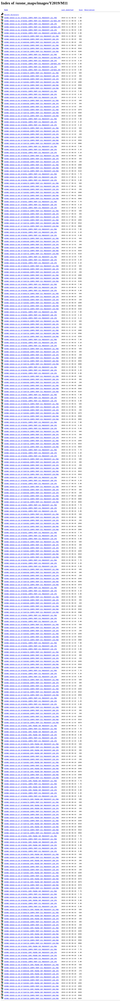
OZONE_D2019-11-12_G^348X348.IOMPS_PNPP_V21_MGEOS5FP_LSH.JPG (31, 355)
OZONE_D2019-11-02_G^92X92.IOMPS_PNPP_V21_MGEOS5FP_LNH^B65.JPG (32, 64)
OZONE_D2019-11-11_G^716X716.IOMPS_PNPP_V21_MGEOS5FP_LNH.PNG (31, 333)
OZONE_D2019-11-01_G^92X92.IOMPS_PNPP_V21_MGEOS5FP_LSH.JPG (30, 30)
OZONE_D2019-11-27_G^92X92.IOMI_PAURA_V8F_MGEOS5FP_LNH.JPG (30, 787)
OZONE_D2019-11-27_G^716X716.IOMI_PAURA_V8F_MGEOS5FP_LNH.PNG (31, 824)
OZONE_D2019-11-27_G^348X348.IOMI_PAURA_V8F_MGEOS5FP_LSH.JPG (31, 808)
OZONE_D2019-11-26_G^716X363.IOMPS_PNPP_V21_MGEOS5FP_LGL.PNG (31, 765)
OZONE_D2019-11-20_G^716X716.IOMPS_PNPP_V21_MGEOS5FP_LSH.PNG (31, 585)
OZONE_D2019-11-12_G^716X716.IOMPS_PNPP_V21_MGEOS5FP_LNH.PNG (31, 361)
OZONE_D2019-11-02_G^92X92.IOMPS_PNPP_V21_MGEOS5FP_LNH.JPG (30, 61)
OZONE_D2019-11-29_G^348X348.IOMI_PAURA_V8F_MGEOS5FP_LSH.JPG (31, 919)
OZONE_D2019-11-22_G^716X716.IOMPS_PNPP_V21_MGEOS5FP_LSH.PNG (31, 640)
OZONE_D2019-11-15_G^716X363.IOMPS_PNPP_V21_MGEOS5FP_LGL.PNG (31, 441)
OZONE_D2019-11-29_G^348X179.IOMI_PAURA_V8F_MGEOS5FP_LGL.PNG (31, 909)
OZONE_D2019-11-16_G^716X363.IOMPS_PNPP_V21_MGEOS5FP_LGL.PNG (31, 468)
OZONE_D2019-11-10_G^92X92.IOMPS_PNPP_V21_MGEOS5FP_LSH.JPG (30, 290)
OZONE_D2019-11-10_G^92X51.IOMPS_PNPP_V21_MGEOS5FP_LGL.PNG (30, 284)
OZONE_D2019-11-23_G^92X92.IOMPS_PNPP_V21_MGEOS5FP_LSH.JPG (30, 649)
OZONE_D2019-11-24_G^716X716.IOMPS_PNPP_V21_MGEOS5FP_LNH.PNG (31, 692)
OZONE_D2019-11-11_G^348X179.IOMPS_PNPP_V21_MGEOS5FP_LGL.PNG (31, 321)
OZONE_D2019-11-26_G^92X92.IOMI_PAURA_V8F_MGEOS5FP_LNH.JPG (30, 732)
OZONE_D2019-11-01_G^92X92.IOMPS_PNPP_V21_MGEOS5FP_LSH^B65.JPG (32, 33)
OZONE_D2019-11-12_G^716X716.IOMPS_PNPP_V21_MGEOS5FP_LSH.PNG (31, 364)
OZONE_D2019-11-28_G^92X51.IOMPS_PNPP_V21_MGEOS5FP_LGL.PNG (30, 839)
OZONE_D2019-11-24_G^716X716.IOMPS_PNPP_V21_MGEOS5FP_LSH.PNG (31, 695)
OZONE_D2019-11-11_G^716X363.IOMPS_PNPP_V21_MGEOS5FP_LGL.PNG (31, 330)
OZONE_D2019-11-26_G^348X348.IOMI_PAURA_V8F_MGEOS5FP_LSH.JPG (31, 753)
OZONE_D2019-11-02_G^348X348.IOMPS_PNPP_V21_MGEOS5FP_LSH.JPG (31, 79)
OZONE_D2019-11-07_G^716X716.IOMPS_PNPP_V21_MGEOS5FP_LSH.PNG (31, 226)
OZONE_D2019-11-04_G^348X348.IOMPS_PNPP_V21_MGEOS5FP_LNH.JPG (31, 131)
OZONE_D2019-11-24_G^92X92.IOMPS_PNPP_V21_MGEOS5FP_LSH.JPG (30, 677)
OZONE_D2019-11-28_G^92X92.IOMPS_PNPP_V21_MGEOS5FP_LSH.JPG (30, 851)
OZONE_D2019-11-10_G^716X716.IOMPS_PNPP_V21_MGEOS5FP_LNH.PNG (31, 306)
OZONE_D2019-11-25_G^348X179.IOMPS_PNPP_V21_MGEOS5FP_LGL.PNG (31, 707)
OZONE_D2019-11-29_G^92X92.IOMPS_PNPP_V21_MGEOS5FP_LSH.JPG (30, 906)
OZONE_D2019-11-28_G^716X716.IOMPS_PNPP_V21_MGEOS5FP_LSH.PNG (31, 888)
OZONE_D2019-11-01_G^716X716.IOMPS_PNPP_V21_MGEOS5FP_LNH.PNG (31, 48)
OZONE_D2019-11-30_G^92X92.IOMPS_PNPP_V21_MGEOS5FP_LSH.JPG (30, 962)
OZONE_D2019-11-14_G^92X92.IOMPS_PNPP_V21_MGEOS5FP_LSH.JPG (30, 401)
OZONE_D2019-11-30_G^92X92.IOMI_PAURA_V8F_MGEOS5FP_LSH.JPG (30, 955)
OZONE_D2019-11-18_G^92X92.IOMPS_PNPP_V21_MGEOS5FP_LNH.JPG (30, 508)
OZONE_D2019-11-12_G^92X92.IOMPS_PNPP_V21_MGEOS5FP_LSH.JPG (30, 346)
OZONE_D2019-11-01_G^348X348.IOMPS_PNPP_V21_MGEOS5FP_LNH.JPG (31, 39)
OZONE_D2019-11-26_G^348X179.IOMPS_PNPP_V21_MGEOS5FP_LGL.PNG (31, 747)
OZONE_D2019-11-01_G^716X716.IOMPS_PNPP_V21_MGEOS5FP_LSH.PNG (31, 51)
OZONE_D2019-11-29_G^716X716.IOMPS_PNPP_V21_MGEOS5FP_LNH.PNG (31, 940)
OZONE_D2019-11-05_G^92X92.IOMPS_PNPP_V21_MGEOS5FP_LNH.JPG (30, 149)
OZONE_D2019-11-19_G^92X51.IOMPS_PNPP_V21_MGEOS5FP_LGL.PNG (30, 532)
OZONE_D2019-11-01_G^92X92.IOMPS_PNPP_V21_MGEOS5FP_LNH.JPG (30, 24)
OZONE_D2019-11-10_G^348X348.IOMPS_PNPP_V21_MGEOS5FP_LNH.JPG (31, 296)
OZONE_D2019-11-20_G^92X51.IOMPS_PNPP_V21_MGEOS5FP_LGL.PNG (30, 560)
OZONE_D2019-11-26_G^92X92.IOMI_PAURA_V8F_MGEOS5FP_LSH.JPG (30, 735)
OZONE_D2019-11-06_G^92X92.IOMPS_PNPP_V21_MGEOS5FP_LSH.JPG (30, 180)
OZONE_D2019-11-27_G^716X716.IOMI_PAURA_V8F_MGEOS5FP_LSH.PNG (31, 827)
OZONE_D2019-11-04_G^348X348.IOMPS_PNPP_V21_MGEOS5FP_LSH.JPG (31, 134)
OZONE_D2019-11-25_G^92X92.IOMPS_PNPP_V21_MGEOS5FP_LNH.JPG (30, 701)
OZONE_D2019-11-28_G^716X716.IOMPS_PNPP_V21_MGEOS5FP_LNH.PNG (31, 885)
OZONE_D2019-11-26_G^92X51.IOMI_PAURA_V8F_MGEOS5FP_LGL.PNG (30, 726)
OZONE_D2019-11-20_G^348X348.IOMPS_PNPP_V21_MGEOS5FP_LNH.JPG (31, 572)
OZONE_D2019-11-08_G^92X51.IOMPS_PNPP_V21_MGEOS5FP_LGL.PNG (30, 229)
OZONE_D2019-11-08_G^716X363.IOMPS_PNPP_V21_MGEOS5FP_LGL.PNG (31, 247)
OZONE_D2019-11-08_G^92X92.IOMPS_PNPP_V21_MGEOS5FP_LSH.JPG (30, 235)
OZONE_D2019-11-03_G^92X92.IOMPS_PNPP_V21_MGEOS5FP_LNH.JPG (30, 94)
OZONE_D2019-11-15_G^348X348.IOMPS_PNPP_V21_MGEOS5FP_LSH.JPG (31, 437)
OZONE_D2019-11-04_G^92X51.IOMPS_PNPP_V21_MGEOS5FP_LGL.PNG (30, 119)
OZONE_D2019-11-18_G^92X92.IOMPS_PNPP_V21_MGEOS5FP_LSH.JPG (30, 511)
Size (81, 10)
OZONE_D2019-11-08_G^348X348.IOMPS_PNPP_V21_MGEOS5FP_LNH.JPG (31, 241)
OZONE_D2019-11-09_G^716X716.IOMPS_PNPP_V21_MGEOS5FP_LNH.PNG (31, 278)
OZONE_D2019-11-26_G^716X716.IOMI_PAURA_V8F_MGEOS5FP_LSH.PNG (31, 772)
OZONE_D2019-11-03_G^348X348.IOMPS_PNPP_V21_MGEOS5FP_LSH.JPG (31, 106)
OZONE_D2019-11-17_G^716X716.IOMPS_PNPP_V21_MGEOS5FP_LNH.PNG (31, 499)
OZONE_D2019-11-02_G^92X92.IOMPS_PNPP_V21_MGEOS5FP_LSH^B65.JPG (32, 70)
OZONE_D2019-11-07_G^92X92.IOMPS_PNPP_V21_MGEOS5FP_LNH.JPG (30, 205)
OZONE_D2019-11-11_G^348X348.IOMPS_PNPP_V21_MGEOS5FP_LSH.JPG (31, 327)
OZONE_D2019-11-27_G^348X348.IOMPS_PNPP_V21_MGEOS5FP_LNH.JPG (31, 811)
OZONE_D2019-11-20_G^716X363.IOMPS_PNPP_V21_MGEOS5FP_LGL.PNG (31, 578)
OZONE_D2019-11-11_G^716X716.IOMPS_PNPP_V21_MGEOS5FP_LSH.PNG (31, 336)
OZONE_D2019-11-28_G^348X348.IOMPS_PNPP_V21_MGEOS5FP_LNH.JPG (31, 867)
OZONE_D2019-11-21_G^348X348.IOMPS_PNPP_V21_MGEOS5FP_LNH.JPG (31, 600)
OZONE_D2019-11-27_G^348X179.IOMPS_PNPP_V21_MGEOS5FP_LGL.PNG (31, 802)
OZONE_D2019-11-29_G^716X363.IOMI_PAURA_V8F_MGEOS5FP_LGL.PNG (31, 928)
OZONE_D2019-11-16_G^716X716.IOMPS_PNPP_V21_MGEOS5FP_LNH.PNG (31, 471)
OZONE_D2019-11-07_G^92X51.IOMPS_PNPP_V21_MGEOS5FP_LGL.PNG (30, 201)
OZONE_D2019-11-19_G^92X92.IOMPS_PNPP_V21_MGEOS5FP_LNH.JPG (30, 536)
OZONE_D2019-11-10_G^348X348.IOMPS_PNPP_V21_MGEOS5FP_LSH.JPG (31, 300)
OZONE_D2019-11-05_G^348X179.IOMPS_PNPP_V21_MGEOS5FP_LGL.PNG (31, 156)
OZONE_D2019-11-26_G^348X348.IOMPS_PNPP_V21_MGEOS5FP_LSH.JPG (31, 759)
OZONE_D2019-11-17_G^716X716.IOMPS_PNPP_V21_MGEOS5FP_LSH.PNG (31, 502)
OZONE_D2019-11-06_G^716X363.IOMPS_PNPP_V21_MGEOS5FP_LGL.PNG (31, 192)
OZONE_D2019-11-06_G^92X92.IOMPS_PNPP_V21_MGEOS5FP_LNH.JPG (30, 177)
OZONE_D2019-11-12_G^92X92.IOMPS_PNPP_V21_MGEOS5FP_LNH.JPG (30, 342)
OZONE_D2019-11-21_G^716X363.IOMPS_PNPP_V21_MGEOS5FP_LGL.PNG (31, 606)
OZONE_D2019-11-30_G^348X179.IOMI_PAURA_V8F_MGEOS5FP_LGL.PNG (31, 965)
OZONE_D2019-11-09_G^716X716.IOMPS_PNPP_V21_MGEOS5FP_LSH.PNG (31, 281)
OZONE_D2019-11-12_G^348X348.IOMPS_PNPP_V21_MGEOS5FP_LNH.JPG (31, 352)
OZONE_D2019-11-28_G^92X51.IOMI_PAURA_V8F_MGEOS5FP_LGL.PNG (30, 836)
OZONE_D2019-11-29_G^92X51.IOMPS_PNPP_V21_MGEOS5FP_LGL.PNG (30, 894)
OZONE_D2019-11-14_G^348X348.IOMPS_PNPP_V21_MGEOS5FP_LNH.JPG (31, 407)
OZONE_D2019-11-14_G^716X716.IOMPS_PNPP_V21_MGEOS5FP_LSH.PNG (31, 419)
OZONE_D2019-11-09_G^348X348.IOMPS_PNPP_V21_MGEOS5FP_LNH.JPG (31, 269)
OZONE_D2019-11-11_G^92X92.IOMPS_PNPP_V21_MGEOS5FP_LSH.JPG (30, 318)
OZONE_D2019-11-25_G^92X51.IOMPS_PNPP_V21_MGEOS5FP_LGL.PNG (30, 698)
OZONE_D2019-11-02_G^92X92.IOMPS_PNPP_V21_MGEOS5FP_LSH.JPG (30, 67)
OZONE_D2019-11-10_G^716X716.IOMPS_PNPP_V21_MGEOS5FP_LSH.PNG (31, 309)
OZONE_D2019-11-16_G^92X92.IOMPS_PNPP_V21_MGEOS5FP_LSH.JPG (30, 456)
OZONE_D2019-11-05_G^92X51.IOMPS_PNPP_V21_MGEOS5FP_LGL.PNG (30, 146)
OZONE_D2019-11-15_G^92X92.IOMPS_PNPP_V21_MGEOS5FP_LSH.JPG (30, 428)
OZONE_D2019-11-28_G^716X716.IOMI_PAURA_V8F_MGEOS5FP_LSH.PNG (31, 882)
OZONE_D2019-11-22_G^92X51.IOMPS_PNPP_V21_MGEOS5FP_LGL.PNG (30, 615)
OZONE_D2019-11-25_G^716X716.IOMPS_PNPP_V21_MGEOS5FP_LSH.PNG (31, 722)
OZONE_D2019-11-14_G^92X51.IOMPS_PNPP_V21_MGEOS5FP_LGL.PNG (30, 395)
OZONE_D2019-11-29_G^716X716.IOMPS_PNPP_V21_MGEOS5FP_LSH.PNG (31, 943)
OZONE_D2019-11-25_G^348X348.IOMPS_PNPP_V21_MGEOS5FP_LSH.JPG (31, 713)
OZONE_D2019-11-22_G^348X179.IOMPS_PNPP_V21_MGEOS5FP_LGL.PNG (31, 624)
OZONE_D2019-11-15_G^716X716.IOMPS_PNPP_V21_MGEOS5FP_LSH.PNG (31, 447)
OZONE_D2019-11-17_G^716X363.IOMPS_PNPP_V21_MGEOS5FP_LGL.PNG (31, 496)
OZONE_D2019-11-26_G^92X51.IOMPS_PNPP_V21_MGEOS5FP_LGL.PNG (30, 729)
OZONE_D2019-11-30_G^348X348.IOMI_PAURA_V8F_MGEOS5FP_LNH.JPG (31, 971)
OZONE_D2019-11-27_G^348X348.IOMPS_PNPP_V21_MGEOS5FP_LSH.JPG (31, 814)
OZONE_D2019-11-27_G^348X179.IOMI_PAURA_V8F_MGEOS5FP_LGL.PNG (31, 799)
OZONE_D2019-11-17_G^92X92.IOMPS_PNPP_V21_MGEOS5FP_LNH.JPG (30, 480)
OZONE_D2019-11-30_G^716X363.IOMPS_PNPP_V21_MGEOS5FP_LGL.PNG (31, 986)
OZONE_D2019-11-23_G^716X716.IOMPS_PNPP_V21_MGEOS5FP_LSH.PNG (31, 667)
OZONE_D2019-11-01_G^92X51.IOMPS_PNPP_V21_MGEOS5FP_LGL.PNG (30, 18)
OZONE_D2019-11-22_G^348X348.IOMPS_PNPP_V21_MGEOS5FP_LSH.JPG (31, 631)
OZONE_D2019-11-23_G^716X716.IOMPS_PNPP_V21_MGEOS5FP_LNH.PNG (31, 664)
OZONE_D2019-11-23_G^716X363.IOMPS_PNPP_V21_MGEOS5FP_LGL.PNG (31, 661)
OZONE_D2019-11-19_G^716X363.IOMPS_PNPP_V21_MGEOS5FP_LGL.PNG (31, 551)
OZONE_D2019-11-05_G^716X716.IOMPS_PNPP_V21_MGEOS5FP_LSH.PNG (31, 171)
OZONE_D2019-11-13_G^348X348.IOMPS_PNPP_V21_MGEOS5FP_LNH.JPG (31, 379)
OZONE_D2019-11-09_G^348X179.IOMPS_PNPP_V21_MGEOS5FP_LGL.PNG (31, 266)
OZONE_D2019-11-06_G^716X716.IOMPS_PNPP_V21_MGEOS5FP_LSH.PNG (31, 198)
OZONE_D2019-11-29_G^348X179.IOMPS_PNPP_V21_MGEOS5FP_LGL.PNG (31, 912)
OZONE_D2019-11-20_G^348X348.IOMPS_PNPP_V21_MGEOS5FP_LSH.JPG (31, 575)
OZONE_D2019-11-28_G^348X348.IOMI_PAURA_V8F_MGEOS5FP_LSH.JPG (31, 863)
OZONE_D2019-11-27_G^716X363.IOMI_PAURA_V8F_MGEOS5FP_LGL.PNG (31, 817)
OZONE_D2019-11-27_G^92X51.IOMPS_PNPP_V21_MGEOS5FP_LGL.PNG (30, 784)
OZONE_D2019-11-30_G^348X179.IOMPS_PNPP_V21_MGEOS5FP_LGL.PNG (31, 968)
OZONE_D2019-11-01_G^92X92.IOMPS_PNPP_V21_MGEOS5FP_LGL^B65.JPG (32, 21)
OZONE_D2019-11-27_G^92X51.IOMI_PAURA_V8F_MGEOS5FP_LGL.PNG (30, 781)
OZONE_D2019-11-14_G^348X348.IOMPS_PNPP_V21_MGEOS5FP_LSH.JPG (31, 410)
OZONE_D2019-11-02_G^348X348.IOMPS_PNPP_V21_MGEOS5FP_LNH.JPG (31, 76)
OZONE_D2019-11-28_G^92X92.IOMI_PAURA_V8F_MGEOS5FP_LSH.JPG (30, 845)
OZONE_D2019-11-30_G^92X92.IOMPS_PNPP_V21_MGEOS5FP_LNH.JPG (30, 958)
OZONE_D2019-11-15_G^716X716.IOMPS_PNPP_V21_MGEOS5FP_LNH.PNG (31, 444)
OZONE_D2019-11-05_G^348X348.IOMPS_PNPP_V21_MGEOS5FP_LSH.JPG (31, 162)
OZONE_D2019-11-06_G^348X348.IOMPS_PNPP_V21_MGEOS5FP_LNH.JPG (31, 186)
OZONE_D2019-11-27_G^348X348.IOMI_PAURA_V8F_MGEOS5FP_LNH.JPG (31, 805)
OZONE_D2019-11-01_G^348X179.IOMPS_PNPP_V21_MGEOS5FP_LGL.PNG (31, 36)
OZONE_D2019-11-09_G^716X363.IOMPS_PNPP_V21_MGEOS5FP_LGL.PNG (31, 275)
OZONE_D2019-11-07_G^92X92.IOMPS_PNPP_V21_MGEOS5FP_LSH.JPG (30, 208)
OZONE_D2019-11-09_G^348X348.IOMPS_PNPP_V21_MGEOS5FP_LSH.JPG (31, 272)
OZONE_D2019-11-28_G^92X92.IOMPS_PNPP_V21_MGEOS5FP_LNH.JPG (30, 848)
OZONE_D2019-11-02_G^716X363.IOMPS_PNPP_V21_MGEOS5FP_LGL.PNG (31, 82)
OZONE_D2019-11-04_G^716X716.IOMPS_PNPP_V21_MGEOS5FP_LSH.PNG (31, 143)
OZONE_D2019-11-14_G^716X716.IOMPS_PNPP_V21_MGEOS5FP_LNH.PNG (31, 416)
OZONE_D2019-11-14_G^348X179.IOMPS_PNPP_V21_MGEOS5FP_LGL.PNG (31, 404)
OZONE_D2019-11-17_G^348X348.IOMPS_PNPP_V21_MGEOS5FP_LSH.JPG (31, 493)
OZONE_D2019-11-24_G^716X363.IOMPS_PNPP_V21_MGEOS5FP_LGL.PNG (31, 689)
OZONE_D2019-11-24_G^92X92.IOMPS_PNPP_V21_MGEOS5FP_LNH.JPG (30, 673)
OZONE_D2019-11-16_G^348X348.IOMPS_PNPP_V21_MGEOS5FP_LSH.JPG (31, 465)
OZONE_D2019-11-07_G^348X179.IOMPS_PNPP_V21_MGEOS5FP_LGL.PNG (31, 211)
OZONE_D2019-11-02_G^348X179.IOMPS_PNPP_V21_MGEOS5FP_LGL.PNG (31, 73)
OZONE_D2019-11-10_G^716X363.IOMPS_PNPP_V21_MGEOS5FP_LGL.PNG (31, 303)
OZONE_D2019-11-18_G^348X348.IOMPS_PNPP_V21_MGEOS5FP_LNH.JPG (31, 517)
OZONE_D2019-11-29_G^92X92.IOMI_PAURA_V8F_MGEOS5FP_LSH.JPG (30, 900)
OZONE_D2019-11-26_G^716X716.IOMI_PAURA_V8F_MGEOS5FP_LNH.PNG (31, 768)
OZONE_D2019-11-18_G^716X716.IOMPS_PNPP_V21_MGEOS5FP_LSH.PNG (31, 529)
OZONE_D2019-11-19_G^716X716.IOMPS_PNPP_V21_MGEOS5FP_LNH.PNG (31, 554)
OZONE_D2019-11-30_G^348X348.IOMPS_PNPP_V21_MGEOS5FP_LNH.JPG (31, 977)
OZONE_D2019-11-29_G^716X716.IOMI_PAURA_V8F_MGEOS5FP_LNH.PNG (31, 934)
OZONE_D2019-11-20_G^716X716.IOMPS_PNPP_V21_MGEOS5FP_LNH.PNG (31, 582)
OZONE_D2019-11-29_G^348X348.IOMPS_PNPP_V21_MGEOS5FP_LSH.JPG (31, 925)
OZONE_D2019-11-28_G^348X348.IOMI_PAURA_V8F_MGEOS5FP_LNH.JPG (31, 860)
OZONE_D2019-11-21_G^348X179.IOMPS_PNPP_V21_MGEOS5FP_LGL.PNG (31, 597)
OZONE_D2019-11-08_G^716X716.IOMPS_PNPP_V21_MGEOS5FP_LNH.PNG (31, 251)
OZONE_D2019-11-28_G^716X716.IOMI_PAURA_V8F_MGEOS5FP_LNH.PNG (31, 879)
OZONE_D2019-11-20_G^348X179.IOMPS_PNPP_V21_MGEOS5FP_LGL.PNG (31, 569)
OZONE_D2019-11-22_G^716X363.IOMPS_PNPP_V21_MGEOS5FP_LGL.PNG (31, 634)
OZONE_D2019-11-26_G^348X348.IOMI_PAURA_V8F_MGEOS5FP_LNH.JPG (31, 750)
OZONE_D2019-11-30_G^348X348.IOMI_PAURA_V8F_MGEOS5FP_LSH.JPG (31, 974)
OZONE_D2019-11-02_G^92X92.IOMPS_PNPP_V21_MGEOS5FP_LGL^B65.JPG (32, 57)
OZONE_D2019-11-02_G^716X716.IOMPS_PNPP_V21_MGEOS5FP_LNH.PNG (31, 85)
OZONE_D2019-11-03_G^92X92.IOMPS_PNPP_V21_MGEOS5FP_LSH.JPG (30, 97)
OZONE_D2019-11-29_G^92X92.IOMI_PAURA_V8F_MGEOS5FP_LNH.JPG (30, 897)
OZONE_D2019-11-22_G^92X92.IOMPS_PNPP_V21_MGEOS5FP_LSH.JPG (30, 621)
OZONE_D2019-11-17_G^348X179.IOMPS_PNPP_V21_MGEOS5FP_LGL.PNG (31, 487)
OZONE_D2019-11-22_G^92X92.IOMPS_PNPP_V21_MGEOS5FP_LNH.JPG (30, 618)
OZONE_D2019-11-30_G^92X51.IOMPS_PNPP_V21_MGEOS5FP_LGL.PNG (30, 949)
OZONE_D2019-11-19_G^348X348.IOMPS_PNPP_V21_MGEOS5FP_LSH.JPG (31, 548)
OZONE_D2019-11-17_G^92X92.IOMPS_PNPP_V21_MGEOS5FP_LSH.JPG (30, 483)
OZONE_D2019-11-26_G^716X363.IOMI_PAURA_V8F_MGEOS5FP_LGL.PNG (31, 762)
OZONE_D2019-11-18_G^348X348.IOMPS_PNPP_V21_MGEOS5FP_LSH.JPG (31, 520)
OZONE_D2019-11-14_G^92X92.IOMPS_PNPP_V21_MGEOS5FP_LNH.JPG (30, 398)
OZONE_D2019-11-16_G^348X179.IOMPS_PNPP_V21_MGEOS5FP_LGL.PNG (31, 459)
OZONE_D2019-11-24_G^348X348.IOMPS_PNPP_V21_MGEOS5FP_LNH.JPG (31, 683)
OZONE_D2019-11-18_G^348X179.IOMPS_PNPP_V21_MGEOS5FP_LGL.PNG (31, 514)
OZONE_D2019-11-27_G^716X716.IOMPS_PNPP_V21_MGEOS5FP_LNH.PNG (31, 830)
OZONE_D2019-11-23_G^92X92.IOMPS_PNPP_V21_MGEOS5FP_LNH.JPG (30, 646)
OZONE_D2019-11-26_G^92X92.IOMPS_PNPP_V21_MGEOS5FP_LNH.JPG (30, 738)
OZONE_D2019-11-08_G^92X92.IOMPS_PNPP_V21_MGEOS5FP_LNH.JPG (30, 232)
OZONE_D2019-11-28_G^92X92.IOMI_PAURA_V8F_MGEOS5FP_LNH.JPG (30, 842)
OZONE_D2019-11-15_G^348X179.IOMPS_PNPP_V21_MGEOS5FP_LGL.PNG (31, 431)
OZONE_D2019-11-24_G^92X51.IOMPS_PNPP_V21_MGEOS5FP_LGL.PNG (30, 670)
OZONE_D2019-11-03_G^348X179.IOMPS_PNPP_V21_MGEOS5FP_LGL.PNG (31, 100)
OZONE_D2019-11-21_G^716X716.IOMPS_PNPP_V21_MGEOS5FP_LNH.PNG (31, 609)
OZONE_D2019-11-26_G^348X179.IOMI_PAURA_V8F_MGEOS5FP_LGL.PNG (31, 744)
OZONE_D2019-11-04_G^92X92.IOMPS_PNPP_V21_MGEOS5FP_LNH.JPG (30, 122)
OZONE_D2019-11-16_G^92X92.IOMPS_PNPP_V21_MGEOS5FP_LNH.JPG (30, 453)
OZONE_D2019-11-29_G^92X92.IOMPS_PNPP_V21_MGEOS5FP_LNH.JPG (30, 903)
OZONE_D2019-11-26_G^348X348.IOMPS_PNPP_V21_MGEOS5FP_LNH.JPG (31, 756)
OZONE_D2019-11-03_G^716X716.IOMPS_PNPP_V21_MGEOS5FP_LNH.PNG (31, 113)
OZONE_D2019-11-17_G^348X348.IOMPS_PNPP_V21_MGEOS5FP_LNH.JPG (31, 490)
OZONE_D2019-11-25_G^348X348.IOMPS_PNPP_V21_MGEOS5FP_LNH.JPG (31, 710)
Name (6, 10)
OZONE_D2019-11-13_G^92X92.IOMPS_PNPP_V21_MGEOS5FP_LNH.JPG (30, 370)
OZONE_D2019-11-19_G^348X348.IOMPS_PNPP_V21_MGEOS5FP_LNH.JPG (31, 545)
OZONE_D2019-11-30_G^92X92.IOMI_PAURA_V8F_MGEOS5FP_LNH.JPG (30, 952)
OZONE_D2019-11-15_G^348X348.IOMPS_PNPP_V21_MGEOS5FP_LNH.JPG (31, 434)
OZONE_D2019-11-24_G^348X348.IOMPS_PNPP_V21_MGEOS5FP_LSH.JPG (31, 686)
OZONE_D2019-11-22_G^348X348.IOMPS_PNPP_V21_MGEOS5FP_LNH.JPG (31, 627)
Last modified (67, 10)
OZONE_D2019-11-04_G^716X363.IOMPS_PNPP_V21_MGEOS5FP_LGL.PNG (31, 137)
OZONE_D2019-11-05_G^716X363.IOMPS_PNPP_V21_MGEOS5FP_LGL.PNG (31, 165)
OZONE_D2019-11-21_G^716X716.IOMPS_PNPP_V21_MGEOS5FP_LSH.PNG (31, 612)
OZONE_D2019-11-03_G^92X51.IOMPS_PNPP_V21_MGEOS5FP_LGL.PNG (30, 91)
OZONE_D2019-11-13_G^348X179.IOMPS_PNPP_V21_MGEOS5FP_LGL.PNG (31, 376)
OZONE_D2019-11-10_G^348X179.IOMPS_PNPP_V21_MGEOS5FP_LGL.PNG (31, 293)
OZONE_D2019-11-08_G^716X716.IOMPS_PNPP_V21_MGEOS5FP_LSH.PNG (31, 254)
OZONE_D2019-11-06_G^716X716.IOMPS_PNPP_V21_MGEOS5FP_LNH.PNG (31, 195)
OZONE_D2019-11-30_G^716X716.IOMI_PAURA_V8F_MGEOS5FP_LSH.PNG (31, 992)
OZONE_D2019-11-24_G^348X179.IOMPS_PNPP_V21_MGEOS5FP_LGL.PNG (31, 680)
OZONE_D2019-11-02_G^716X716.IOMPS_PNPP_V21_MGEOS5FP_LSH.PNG (31, 88)
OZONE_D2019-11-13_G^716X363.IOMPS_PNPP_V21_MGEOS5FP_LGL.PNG (31, 385)
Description (89, 10)
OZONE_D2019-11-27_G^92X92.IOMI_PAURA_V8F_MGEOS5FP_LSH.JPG (30, 790)
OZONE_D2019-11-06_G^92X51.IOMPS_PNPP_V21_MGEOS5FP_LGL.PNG (30, 174)
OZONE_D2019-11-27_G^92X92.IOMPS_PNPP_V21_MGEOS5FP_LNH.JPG (30, 793)
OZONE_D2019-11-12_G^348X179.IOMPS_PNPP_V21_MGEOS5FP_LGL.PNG (31, 349)
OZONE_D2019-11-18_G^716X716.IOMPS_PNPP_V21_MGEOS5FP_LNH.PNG (31, 526)
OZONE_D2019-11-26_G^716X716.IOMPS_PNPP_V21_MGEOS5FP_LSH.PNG (31, 778)
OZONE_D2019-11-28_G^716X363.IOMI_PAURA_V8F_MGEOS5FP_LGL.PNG (31, 873)
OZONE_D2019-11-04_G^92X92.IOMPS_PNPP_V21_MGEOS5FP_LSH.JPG (30, 125)
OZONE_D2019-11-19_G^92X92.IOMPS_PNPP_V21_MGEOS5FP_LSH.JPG (30, 539)
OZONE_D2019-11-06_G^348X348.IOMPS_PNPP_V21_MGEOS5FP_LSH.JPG (31, 189)
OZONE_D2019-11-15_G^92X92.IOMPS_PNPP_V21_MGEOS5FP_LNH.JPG (30, 425)
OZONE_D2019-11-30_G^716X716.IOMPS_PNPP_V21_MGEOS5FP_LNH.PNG (31, 995)
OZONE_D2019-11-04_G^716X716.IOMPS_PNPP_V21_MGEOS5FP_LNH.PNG (31, 140)
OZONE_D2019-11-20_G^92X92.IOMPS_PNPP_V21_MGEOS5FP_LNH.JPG (30, 563)
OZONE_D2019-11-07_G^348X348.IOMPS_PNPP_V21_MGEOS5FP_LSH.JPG (31, 217)
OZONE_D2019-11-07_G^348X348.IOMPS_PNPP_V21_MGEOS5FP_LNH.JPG (31, 214)
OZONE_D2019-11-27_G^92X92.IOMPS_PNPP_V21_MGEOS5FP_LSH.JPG (30, 796)
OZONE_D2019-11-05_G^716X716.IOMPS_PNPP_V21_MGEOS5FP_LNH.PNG (31, 168)
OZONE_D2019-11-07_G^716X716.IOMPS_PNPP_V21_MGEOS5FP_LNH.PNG (31, 223)
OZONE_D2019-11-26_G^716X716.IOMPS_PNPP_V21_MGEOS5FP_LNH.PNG (31, 775)
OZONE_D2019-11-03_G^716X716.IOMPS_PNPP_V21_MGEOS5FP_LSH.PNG (31, 116)
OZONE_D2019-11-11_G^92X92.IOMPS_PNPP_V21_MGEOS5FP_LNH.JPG (30, 315)
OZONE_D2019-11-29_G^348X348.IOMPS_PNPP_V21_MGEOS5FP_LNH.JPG (31, 922)
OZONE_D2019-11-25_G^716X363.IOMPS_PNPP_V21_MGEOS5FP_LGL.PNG (31, 716)
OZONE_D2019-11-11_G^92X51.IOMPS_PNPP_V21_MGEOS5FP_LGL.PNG (30, 312)
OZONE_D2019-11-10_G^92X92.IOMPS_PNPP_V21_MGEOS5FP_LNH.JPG (30, 287)
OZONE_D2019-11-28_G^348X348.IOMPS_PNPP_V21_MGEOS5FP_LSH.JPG (31, 870)
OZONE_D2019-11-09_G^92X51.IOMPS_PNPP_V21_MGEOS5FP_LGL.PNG (30, 257)
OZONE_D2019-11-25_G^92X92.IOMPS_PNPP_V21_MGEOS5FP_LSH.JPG (30, 704)
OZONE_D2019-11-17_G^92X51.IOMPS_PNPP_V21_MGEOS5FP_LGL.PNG (30, 477)
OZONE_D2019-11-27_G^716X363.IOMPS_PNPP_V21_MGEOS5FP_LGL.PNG (31, 821)
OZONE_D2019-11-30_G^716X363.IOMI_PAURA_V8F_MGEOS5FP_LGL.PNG (31, 983)
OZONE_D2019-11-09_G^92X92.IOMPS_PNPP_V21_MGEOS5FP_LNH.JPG (30, 260)
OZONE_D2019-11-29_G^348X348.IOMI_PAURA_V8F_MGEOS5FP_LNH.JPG (31, 916)
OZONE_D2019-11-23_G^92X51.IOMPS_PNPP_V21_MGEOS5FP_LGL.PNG (30, 643)
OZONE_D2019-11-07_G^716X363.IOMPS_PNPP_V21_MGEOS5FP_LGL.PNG (31, 220)
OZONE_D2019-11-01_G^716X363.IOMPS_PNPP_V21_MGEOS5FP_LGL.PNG (31, 45)
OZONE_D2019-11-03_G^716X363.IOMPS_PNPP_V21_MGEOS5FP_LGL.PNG (31, 110)
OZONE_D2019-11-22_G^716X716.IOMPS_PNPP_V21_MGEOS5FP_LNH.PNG (31, 637)
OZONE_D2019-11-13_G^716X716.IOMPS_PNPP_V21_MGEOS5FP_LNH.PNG (31, 388)
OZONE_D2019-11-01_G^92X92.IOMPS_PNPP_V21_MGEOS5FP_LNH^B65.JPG (32, 27)
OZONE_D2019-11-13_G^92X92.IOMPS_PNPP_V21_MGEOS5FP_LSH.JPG (30, 373)
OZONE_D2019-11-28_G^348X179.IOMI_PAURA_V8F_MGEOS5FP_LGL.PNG (31, 854)
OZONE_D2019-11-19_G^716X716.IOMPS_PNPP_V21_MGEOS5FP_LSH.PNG (31, 557)
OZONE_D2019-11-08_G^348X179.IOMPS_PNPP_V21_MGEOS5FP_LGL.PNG (31, 238)
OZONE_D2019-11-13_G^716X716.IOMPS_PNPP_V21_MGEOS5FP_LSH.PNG (31, 391)
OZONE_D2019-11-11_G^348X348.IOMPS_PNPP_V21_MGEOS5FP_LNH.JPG (31, 324)
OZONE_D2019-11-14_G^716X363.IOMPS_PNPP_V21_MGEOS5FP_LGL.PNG (31, 413)
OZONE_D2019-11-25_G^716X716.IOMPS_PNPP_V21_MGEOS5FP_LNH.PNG (31, 719)
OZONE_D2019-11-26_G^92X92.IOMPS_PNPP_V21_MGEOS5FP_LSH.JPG (30, 741)
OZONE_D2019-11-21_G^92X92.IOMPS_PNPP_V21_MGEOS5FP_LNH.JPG (30, 591)
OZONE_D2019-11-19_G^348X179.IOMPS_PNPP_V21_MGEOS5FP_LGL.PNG (31, 542)
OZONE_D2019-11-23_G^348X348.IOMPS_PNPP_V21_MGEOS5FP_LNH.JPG (31, 655)
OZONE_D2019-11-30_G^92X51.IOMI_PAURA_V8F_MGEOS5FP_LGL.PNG (30, 946)
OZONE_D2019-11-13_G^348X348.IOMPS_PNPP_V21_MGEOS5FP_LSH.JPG (31, 382)
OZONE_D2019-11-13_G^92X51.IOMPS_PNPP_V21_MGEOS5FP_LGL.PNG (30, 367)
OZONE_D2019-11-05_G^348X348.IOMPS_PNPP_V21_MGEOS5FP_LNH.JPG (31, 159)
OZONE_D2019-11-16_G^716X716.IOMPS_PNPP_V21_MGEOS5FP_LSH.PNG (31, 474)
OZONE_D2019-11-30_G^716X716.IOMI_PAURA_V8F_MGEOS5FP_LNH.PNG (31, 989)
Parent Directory (11, 15)
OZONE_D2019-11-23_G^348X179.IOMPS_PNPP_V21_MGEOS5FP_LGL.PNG (31, 652)
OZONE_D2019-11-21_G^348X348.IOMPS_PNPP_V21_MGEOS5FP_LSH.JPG (31, 603)
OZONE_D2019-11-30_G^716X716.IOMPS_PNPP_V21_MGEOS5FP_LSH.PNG (31, 998)
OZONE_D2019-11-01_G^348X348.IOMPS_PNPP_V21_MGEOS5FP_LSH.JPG (31, 42)
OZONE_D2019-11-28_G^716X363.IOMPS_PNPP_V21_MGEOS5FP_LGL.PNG (31, 876)
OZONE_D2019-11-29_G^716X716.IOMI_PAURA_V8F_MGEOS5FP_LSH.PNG (31, 937)
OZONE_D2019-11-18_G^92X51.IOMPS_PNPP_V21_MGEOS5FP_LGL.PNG (30, 505)
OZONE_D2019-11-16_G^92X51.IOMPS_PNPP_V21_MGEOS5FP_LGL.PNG (30, 450)
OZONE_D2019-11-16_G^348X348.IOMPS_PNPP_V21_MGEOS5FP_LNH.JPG (31, 462)
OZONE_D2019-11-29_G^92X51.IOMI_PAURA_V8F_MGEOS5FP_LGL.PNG (30, 891)
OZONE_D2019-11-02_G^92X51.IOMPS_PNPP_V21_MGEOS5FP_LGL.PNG (30, 54)
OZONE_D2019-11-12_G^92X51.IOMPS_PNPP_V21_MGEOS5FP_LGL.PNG (30, 339)
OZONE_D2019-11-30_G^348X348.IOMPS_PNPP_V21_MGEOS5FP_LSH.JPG (31, 980)
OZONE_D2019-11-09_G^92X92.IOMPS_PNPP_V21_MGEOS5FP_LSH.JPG (30, 263)
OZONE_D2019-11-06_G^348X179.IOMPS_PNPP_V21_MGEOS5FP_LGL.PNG (31, 183)
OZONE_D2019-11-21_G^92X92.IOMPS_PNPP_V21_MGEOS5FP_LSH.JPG (30, 594)
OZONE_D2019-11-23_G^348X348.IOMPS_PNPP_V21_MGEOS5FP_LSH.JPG (31, 658)
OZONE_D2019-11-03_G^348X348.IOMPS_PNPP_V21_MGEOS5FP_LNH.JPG (31, 103)
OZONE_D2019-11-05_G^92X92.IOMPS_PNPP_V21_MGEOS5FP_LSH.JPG (30, 152)
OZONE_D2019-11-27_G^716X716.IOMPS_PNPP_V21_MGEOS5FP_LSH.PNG (31, 833)
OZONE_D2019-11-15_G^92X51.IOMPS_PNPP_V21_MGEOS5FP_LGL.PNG (30, 422)
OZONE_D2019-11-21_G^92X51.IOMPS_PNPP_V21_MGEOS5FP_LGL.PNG (30, 588)
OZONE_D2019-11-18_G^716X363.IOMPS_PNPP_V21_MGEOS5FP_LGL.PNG (31, 523)
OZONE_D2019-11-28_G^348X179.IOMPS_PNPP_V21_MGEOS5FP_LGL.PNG (31, 857)
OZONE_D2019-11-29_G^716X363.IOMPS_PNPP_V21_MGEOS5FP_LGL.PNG (31, 931)
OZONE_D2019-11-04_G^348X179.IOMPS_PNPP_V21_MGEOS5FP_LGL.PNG (31, 128)
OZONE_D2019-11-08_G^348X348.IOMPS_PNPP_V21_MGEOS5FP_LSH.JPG (31, 244)
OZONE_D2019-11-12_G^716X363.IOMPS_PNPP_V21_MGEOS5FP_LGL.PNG (31, 358)
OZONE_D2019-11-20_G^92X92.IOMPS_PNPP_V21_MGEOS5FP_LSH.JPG (30, 566)
